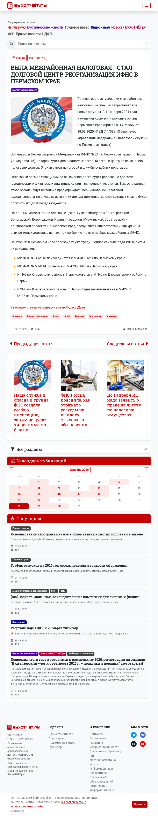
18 (99, 494)
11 (99, 488)
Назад (19, 57)
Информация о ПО (102, 790)
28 (18, 506)
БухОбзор (55, 747)
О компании (98, 738)
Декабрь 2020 (79, 469)
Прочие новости (28, 34)
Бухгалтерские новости (45, 27)
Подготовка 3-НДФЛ (63, 742)
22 (38, 500)
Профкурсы (56, 738)
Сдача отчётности (61, 734)
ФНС (10, 34)
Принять (140, 804)
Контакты (96, 734)
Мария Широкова (135, 329)
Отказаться (17, 810)
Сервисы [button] (56, 727)
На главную (16, 27)
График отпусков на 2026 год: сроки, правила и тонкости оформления (69, 565)
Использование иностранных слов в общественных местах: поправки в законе (77, 534)
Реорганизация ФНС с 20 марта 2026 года (45, 628)
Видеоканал (100, 27)
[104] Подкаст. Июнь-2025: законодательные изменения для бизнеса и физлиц (75, 597)
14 (18, 494)
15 (38, 494)
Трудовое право (77, 27)
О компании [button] (100, 727)
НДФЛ (47, 34)
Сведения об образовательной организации (102, 781)
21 (18, 500)
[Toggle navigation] (147, 5)
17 (79, 494)
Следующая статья (128, 343)
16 (59, 494)
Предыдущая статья (31, 343)
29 (38, 506)
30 (59, 506)
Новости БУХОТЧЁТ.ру (128, 27)
